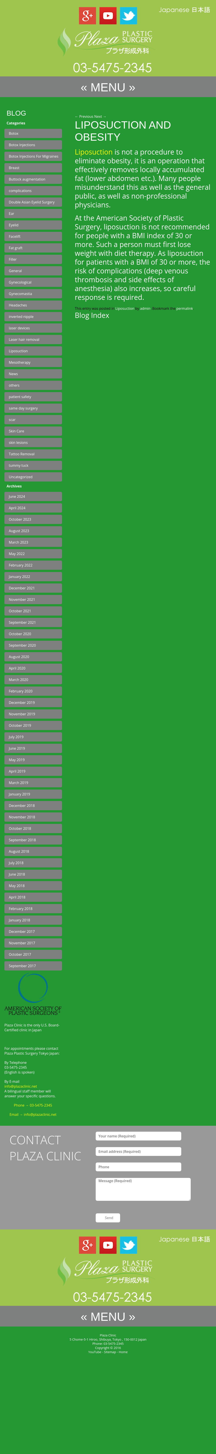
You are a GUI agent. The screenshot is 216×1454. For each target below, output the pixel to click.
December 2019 (22, 702)
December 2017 (22, 931)
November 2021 (22, 599)
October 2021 (20, 611)
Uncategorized (21, 476)
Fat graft (15, 247)
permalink (184, 308)
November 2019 (22, 714)
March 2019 (18, 782)
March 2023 (18, 542)
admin (145, 308)
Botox (13, 133)
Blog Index (92, 315)
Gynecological (20, 282)
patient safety (20, 396)
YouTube (94, 1352)
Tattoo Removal (22, 454)
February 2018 (21, 908)
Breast (14, 167)
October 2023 (20, 519)
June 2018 (17, 874)
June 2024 (17, 496)
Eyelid (13, 225)
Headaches (18, 305)
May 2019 (17, 759)
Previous (84, 116)
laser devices (19, 328)
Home (123, 1352)
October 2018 (20, 828)
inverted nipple (21, 316)
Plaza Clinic (108, 1335)
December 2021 (22, 588)
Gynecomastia (20, 293)
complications (20, 190)
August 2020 (19, 656)
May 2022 (17, 553)
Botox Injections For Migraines (33, 156)
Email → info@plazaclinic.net (32, 1114)
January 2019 (19, 794)
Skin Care (16, 431)
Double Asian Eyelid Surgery (32, 202)
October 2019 (20, 725)
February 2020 (21, 691)
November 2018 (22, 817)
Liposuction (18, 351)
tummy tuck (18, 465)
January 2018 (19, 920)
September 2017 (22, 965)
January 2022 (19, 576)
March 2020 (18, 679)
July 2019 (16, 736)
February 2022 (21, 565)
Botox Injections (22, 144)
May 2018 (17, 885)
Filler (13, 259)
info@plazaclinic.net (20, 1086)
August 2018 (19, 851)
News (13, 373)
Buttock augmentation (27, 179)
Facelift (14, 236)
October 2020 (20, 633)
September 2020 (22, 645)
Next (100, 116)
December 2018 (22, 805)
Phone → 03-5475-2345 (33, 1105)
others (14, 385)
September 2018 (22, 840)
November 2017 (22, 943)
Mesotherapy (19, 362)
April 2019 (17, 771)
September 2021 (22, 622)
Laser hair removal (24, 339)
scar (12, 419)
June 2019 (17, 748)
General (15, 270)
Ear (11, 213)
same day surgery (23, 408)
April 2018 (17, 897)
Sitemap (110, 1352)
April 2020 (17, 668)
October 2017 (20, 954)
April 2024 (17, 508)
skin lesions (18, 442)
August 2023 (19, 530)
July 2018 (16, 862)
